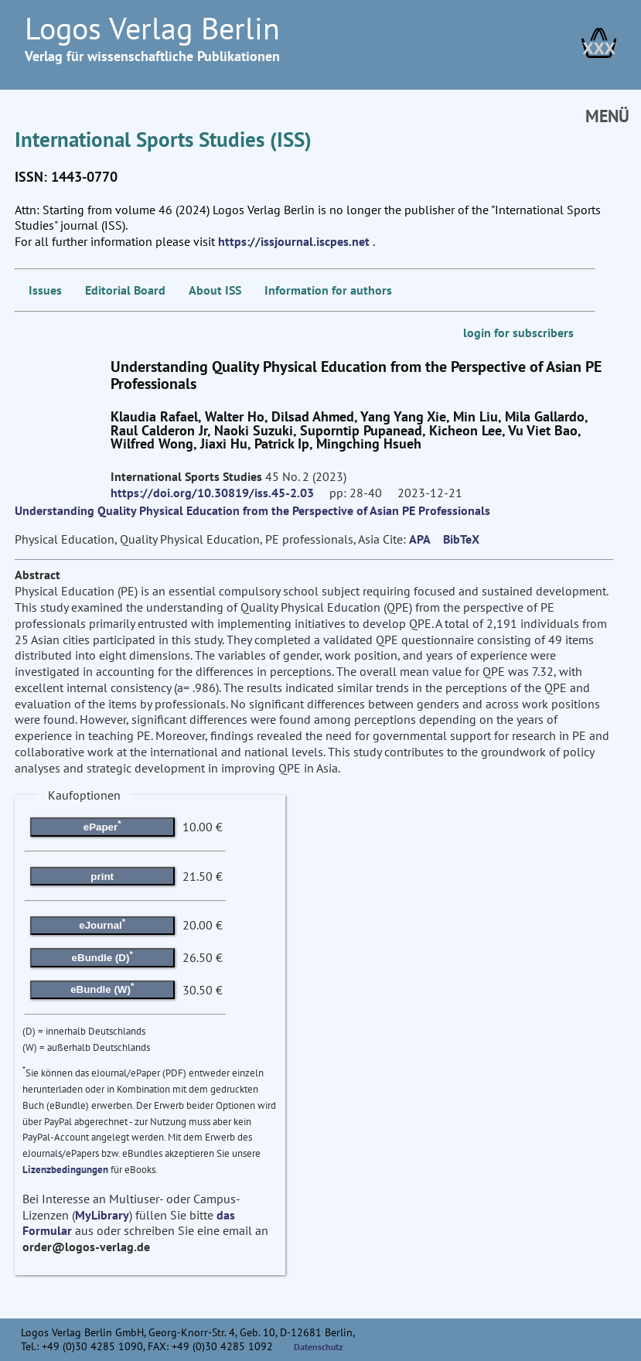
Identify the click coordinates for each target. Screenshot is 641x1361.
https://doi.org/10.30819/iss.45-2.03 (212, 492)
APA (420, 539)
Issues (45, 290)
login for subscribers (518, 332)
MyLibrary (102, 1215)
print (102, 876)
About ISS (215, 290)
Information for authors (328, 290)
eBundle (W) (102, 988)
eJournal (102, 924)
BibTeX (461, 539)
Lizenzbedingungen (65, 1169)
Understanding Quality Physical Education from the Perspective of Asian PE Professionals (252, 510)
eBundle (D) (102, 956)
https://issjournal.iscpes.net (294, 241)
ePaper (102, 826)
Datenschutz (318, 1346)
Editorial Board (125, 290)
